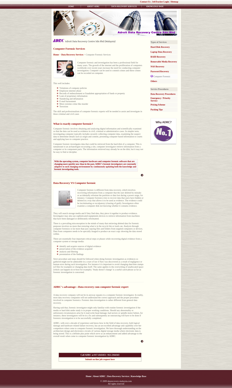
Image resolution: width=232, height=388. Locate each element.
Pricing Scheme (158, 104)
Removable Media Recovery (164, 61)
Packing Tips (157, 109)
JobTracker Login (160, 1)
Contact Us (145, 1)
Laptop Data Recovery (161, 52)
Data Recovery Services (72, 54)
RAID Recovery (158, 57)
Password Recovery (160, 71)
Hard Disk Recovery (160, 47)
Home (56, 54)
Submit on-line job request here (100, 359)
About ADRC (99, 376)
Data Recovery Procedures (163, 94)
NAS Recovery (157, 66)
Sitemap (174, 1)
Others (154, 81)
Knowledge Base (138, 376)
